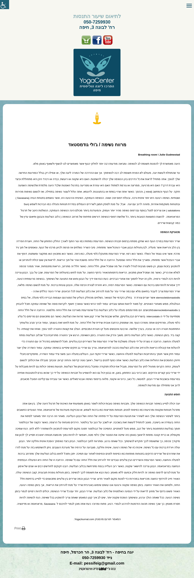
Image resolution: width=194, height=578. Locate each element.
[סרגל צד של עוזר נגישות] (4, 4)
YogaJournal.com (84, 519)
